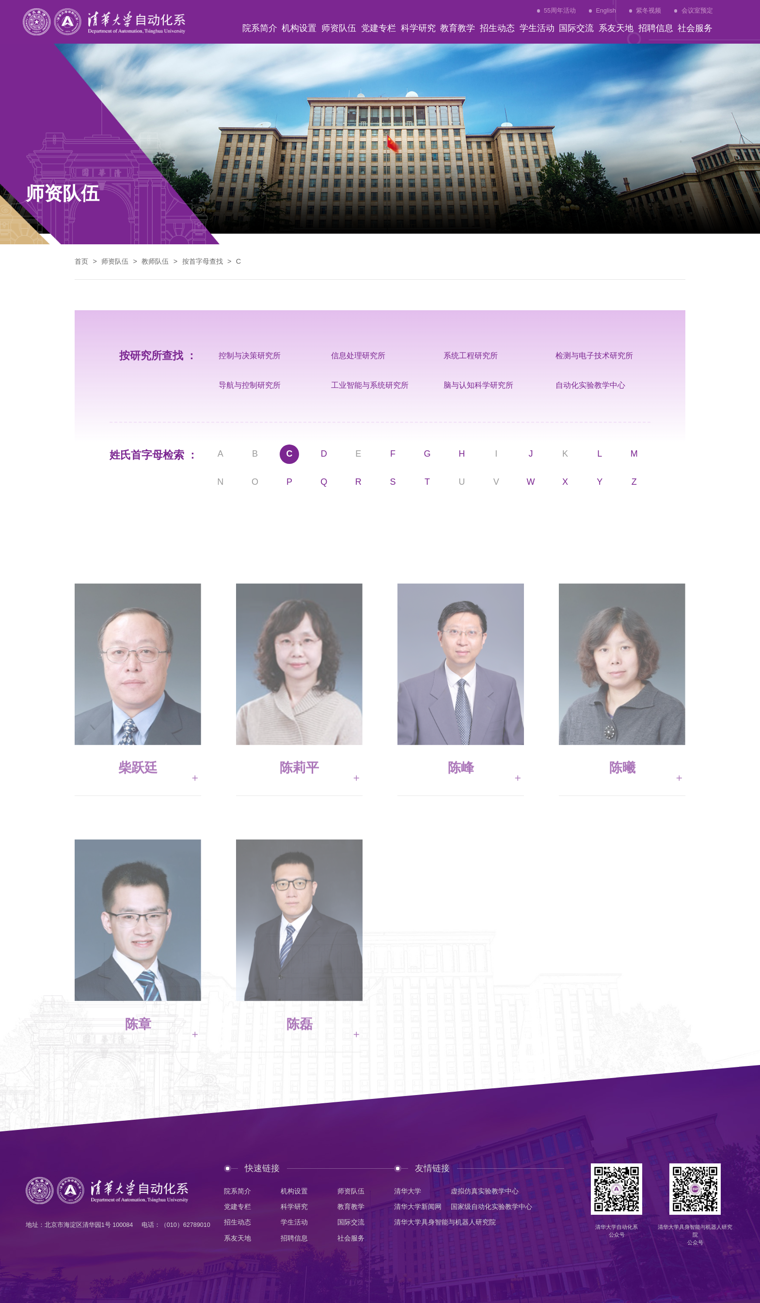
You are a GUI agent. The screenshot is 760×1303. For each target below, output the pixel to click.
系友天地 (237, 1238)
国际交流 (350, 1222)
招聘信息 (294, 1238)
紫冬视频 (648, 10)
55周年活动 (560, 10)
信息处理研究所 (358, 355)
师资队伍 (114, 261)
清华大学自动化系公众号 (616, 1231)
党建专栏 (237, 1206)
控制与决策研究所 (250, 355)
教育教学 (350, 1206)
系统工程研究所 (470, 355)
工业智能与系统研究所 (370, 385)
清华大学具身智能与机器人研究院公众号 (695, 1234)
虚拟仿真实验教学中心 (485, 1191)
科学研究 (294, 1206)
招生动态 (237, 1222)
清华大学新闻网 (418, 1206)
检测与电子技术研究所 (594, 355)
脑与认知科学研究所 (478, 385)
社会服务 (350, 1238)
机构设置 (294, 1191)
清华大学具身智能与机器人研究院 (445, 1222)
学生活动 (294, 1222)
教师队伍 (155, 261)
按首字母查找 (202, 261)
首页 (81, 261)
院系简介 (237, 1191)
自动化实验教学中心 (590, 385)
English (606, 10)
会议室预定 (697, 10)
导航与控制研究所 (250, 385)
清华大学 (407, 1191)
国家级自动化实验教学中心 (491, 1206)
